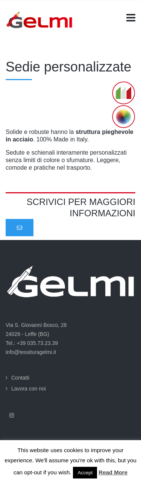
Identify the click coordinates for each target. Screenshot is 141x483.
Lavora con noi (28, 389)
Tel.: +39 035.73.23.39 (32, 343)
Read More (113, 472)
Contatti (20, 378)
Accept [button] (84, 472)
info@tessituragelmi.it (31, 352)
